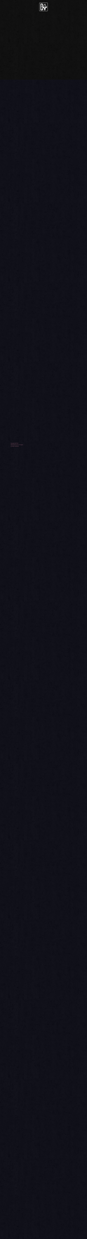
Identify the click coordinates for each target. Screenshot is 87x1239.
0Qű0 (43, 6)
